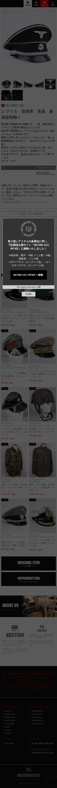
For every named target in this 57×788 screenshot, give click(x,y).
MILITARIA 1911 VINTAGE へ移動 (28, 99)
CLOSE (28, 118)
